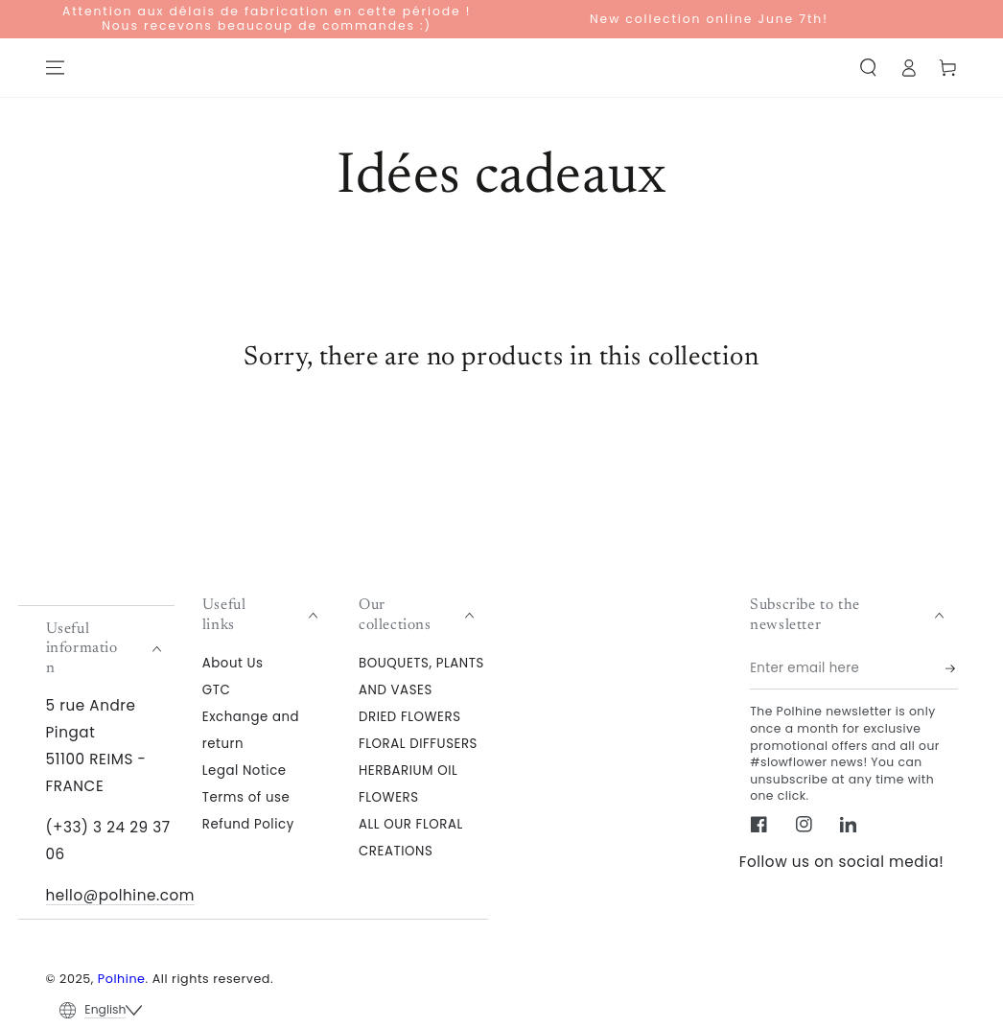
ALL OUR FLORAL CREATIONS (411, 836)
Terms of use (246, 796)
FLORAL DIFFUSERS (418, 743)
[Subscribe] (951, 668)
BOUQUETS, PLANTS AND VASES (421, 675)
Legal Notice (244, 769)
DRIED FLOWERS (410, 716)
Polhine (122, 978)
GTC (216, 689)
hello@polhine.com (121, 895)
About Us (233, 662)
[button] (869, 68)
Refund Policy (248, 823)
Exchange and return (250, 729)
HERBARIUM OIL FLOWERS (408, 783)
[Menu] (55, 68)
